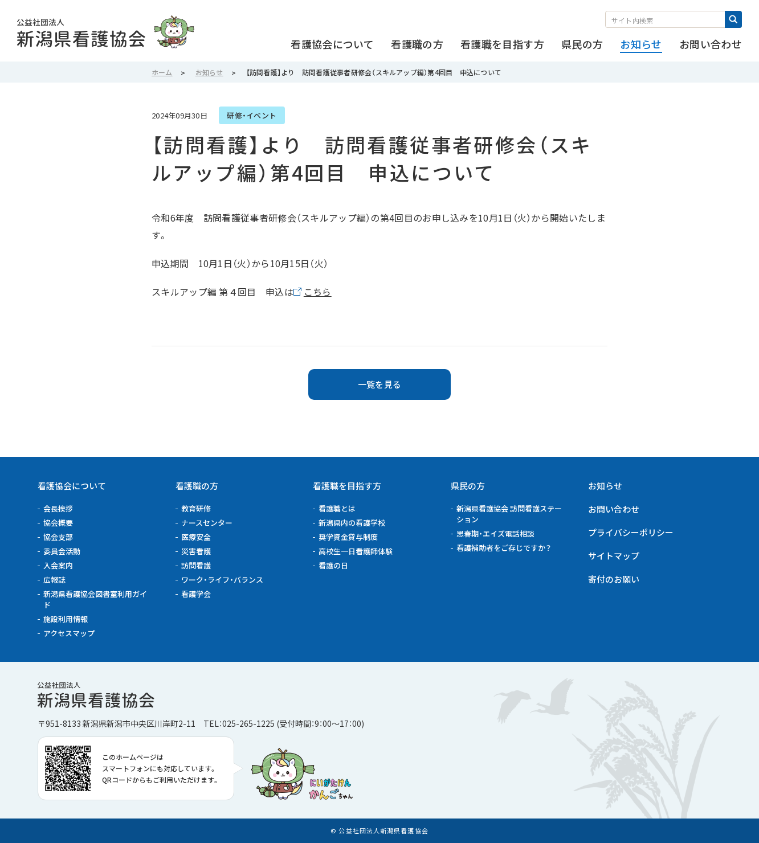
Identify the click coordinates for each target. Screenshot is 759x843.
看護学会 (196, 593)
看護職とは (337, 508)
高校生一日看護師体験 (356, 551)
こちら (318, 291)
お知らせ (605, 486)
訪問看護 (196, 565)
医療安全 (196, 536)
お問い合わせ (613, 509)
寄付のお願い (613, 579)
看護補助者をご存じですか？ (503, 547)
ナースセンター (206, 522)
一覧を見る (380, 384)
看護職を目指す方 (347, 486)
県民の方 (468, 486)
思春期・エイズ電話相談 (495, 533)
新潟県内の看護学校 (352, 522)
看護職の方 (197, 486)
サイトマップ (613, 556)
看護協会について (72, 486)
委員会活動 (61, 551)
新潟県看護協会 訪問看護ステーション (509, 514)
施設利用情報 (65, 618)
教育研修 (196, 508)
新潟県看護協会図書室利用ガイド (95, 599)
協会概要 (58, 522)
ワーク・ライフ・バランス (222, 579)
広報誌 (54, 579)
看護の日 (333, 565)
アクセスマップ (69, 633)
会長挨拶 (58, 508)
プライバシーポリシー (631, 532)
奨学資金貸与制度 (348, 536)
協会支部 (58, 536)
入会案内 (58, 565)
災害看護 (196, 551)
